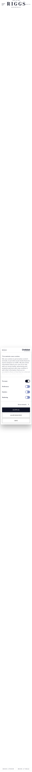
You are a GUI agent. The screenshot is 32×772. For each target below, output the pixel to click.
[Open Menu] (3, 4)
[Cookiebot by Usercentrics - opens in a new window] (23, 350)
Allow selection (16, 415)
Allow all (16, 410)
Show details (22, 404)
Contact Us (27, 4)
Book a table (23, 769)
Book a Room (8, 769)
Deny (16, 421)
